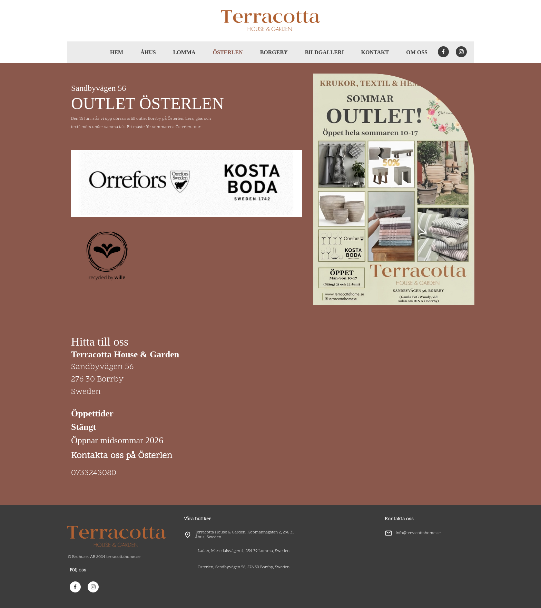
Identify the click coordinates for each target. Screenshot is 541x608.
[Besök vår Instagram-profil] (461, 51)
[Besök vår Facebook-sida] (443, 51)
